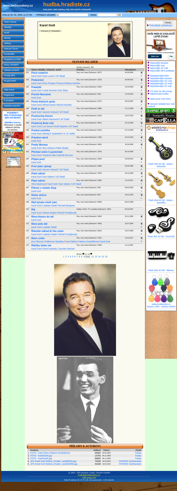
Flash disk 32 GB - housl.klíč (161, 235)
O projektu (9, 100)
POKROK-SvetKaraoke (130, 461)
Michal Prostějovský (67, 213)
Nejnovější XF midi (159, 68)
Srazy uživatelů (11, 65)
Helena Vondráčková (89, 241)
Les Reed (47, 126)
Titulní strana (10, 22)
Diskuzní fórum (11, 48)
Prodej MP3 (9, 75)
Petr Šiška (63, 90)
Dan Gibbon (48, 177)
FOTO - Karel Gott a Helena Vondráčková (50, 453)
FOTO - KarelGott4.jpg (41, 455)
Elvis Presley (49, 83)
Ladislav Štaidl (50, 205)
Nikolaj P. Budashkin (52, 133)
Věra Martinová (38, 184)
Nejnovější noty (157, 65)
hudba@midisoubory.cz (89, 475)
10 (84, 256)
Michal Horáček (64, 105)
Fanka (138, 453)
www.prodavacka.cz (161, 303)
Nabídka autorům (12, 106)
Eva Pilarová (37, 241)
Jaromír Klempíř (50, 112)
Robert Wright (49, 213)
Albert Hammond (51, 119)
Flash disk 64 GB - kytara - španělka (161, 200)
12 (92, 256)
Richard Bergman (66, 205)
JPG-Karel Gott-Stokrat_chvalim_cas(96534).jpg (53, 461)
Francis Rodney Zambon (68, 83)
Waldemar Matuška (54, 241)
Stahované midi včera (160, 99)
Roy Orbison (49, 148)
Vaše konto (9, 89)
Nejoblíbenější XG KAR (161, 83)
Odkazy (7, 43)
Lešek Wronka (49, 90)
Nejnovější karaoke (159, 63)
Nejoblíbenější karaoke (161, 78)
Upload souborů (11, 70)
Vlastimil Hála (49, 155)
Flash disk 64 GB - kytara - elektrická (161, 164)
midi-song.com (89, 477)
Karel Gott (36, 76)
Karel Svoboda (50, 248)
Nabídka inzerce (13, 122)
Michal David (49, 105)
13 (96, 256)
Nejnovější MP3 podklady (162, 70)
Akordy (7, 38)
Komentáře (9, 54)
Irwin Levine (48, 76)
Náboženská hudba (159, 94)
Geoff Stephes (60, 126)
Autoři (6, 32)
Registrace (9, 95)
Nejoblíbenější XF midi (160, 86)
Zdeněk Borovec (65, 155)
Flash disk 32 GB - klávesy (161, 269)
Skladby (7, 27)
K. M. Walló (69, 133)
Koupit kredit (10, 81)
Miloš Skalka (62, 148)
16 (106, 256)
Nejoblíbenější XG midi (161, 81)
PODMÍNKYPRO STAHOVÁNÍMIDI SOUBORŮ (13, 115)
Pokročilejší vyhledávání (159, 25)
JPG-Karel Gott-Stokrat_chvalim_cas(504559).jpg (53, 464)
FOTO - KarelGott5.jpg (41, 458)
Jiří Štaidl (60, 76)
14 (99, 256)
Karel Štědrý (71, 241)
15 (103, 256)
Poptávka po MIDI (12, 59)
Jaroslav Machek (67, 248)
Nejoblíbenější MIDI (159, 76)
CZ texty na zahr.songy (161, 91)
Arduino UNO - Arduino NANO (161, 306)
